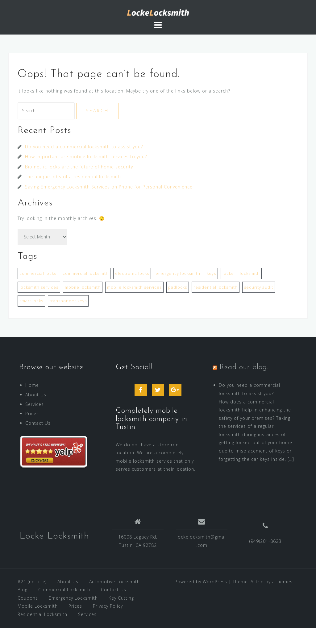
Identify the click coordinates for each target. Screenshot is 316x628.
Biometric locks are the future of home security (79, 167)
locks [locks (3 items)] (227, 273)
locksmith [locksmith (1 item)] (250, 273)
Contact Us (38, 423)
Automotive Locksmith (114, 582)
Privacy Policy (108, 606)
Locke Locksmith (54, 536)
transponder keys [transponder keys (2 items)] (68, 301)
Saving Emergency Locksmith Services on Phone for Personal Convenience (109, 187)
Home (32, 385)
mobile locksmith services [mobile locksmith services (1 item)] (134, 287)
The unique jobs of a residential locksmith (73, 177)
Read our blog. (243, 367)
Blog (22, 590)
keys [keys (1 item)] (211, 273)
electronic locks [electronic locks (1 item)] (132, 273)
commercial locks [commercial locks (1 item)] (37, 273)
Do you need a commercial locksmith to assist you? (84, 147)
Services (34, 404)
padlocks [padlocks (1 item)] (177, 287)
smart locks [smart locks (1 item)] (31, 301)
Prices (32, 413)
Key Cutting (121, 598)
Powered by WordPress (201, 582)
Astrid (257, 582)
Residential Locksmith (42, 614)
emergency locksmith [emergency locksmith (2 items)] (178, 273)
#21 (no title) (32, 582)
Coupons (28, 598)
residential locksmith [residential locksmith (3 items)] (215, 287)
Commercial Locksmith (64, 590)
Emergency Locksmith (73, 598)
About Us (35, 395)
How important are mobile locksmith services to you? (86, 156)
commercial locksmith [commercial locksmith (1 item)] (86, 273)
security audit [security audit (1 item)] (258, 287)
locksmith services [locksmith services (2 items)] (38, 287)
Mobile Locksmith (38, 606)
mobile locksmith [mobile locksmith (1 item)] (83, 287)
